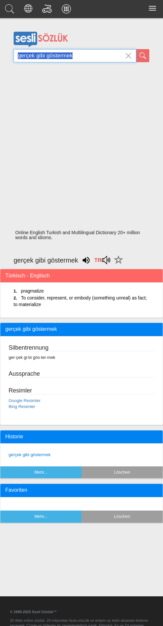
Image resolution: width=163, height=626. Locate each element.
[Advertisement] (79, 148)
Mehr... (41, 472)
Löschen (122, 472)
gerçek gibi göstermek (29, 454)
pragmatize (32, 291)
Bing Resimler (22, 406)
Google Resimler (25, 400)
